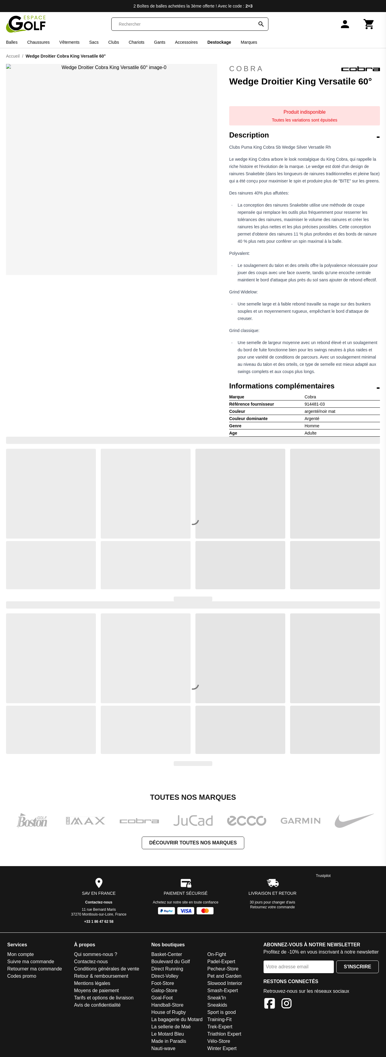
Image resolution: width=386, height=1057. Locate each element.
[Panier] (369, 24)
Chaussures (38, 42)
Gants (159, 42)
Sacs (94, 42)
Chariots (136, 42)
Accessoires (186, 42)
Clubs (113, 42)
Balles (11, 42)
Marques (249, 42)
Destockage (219, 42)
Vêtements (69, 42)
